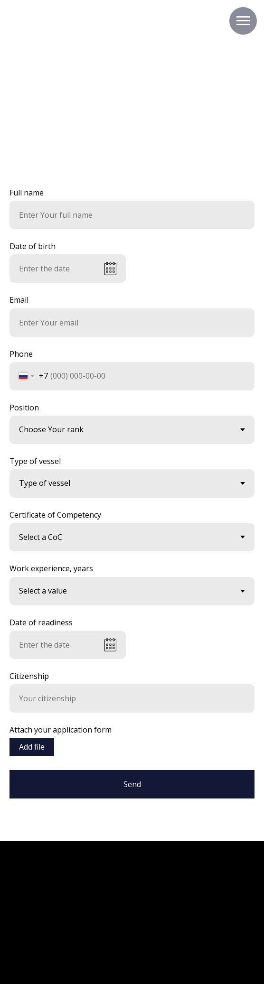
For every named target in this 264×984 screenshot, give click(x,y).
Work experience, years (51, 568)
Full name (26, 192)
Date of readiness (41, 622)
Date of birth (32, 246)
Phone (21, 354)
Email (18, 300)
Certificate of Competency (55, 515)
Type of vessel (35, 461)
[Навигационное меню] (243, 21)
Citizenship (29, 676)
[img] (162, 916)
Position (24, 407)
